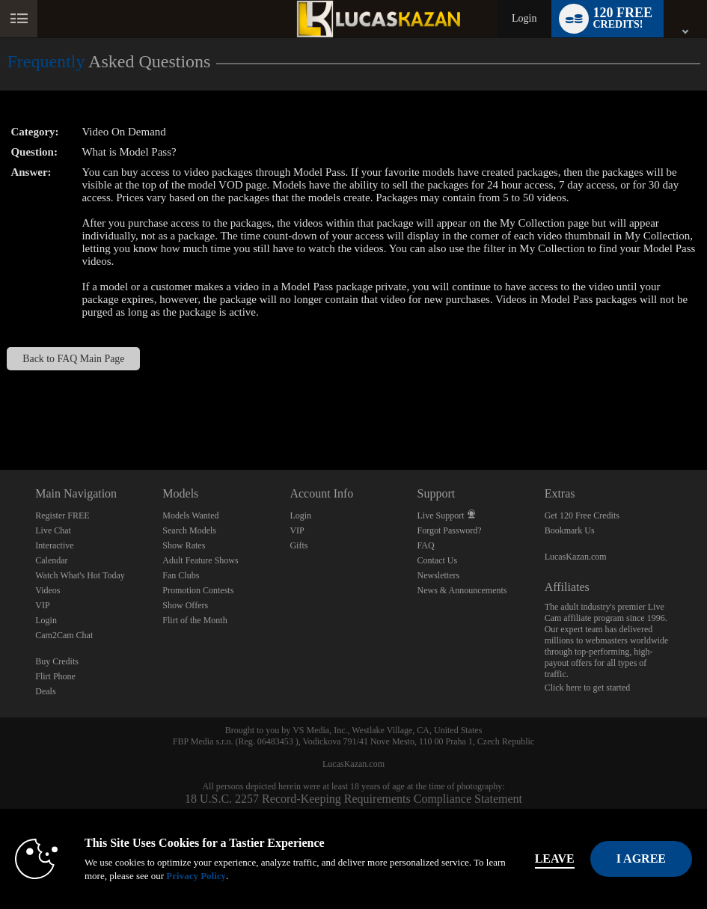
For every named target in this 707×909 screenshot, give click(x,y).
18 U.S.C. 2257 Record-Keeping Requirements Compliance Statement (353, 798)
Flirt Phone (55, 676)
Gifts (298, 545)
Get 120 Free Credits (582, 515)
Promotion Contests (197, 590)
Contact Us (437, 560)
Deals (45, 691)
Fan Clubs (180, 575)
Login (524, 18)
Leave (555, 858)
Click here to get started (588, 687)
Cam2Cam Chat (64, 635)
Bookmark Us (570, 530)
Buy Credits (57, 661)
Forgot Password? (449, 530)
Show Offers (185, 605)
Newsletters (438, 575)
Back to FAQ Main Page (73, 358)
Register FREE (62, 515)
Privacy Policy (196, 875)
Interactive (54, 545)
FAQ (426, 545)
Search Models (189, 530)
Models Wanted (190, 515)
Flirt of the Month (194, 620)
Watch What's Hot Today (80, 575)
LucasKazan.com (576, 556)
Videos (47, 590)
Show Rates (183, 545)
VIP (42, 605)
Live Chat (53, 530)
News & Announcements (462, 590)
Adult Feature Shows (200, 560)
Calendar (51, 560)
